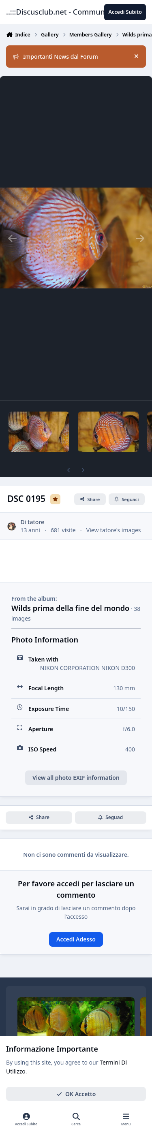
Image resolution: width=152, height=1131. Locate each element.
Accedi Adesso (76, 939)
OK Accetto (76, 1094)
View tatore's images (113, 530)
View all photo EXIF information (76, 777)
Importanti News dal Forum (55, 56)
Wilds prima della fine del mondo (70, 608)
